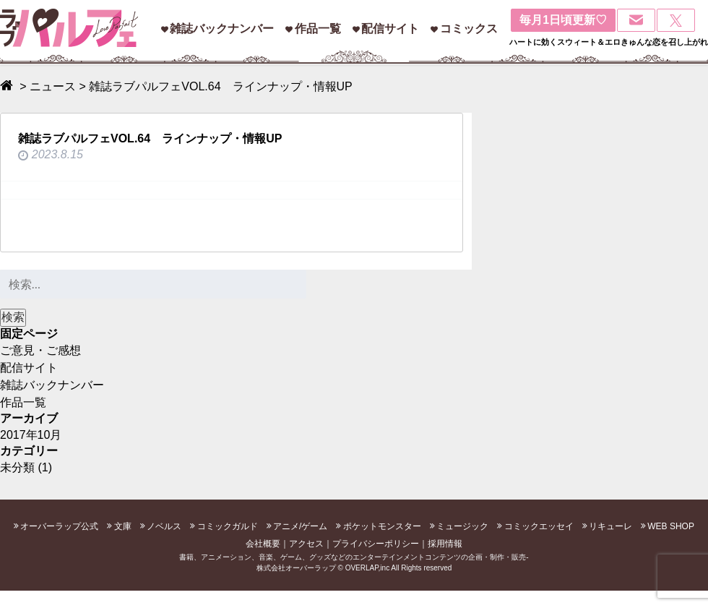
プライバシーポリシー (375, 544)
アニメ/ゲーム (300, 526)
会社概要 (263, 544)
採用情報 (445, 544)
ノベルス (164, 526)
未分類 (17, 467)
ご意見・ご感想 (40, 350)
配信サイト (390, 28)
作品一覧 (318, 28)
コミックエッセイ (539, 526)
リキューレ (610, 526)
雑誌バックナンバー (222, 28)
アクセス (306, 544)
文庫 (122, 526)
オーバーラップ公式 (59, 526)
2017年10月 (30, 435)
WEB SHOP (670, 526)
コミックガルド (227, 526)
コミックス (469, 28)
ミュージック (462, 526)
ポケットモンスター (382, 526)
